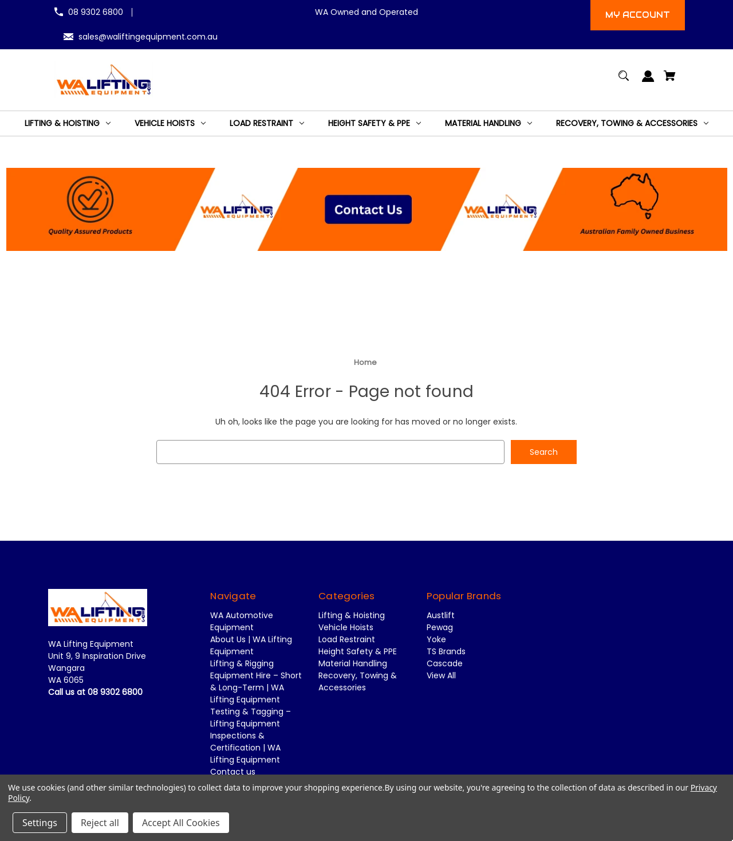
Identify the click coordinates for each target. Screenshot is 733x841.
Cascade (445, 664)
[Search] (624, 81)
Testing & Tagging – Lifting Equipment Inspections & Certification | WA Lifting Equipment (250, 736)
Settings (39, 822)
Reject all (100, 822)
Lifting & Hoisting (351, 616)
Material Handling (352, 664)
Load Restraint (346, 640)
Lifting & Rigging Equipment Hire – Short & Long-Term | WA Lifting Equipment (256, 682)
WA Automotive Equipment (241, 622)
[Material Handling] (488, 123)
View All (441, 676)
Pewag (440, 628)
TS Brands (446, 652)
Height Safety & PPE (357, 652)
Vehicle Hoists (345, 628)
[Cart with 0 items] (670, 81)
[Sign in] (648, 81)
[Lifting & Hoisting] (68, 123)
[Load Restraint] (267, 123)
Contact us (232, 772)
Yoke (436, 640)
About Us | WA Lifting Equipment (251, 646)
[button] (366, 208)
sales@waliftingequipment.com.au (148, 36)
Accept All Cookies (181, 822)
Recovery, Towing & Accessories (357, 682)
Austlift (441, 616)
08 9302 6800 (95, 12)
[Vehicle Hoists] (170, 123)
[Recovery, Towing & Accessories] (632, 123)
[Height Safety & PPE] (374, 123)
